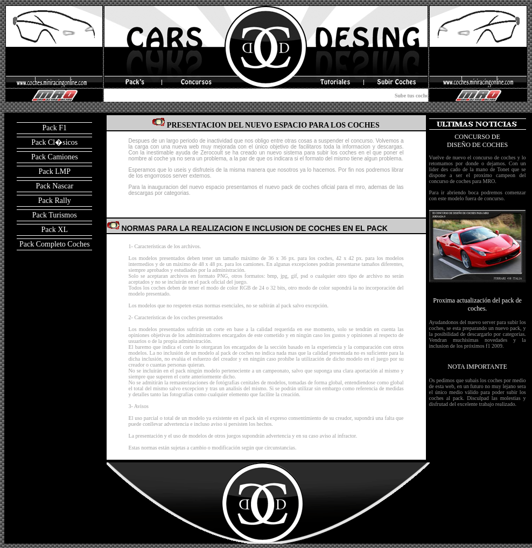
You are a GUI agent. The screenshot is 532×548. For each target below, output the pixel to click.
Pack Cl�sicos (54, 142)
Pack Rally (54, 200)
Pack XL (54, 230)
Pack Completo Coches (54, 244)
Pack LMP (55, 171)
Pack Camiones (54, 157)
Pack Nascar (54, 186)
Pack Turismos (54, 215)
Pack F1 (55, 128)
